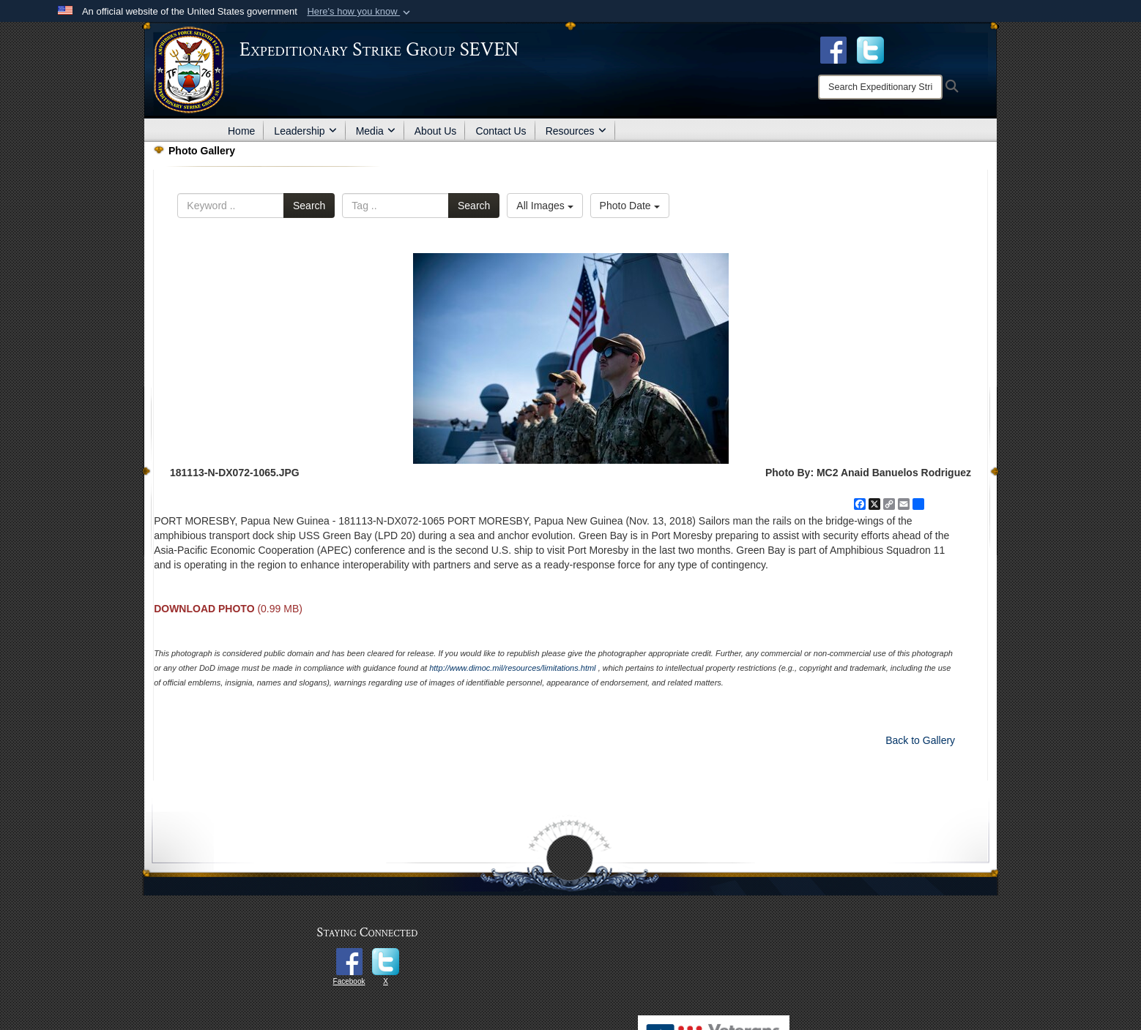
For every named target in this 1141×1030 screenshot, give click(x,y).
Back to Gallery (920, 740)
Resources (576, 131)
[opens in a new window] (870, 49)
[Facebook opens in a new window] (833, 49)
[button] (360, 11)
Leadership (305, 131)
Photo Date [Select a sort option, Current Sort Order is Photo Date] (630, 205)
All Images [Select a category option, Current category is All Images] (544, 205)
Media (375, 131)
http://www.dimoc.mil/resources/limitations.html (512, 668)
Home (241, 131)
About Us (436, 131)
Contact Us (500, 131)
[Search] (880, 87)
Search (309, 205)
